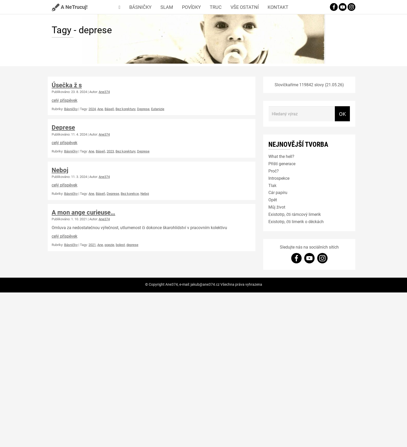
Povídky (191, 7)
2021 (92, 244)
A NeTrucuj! (69, 6)
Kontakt (278, 7)
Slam (166, 7)
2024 (92, 108)
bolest (120, 244)
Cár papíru (277, 192)
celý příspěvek (64, 100)
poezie (109, 244)
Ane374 (104, 91)
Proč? (273, 171)
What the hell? (281, 156)
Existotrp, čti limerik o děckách (296, 221)
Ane (100, 108)
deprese (132, 244)
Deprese (143, 108)
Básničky (140, 7)
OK (342, 113)
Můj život (276, 207)
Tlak (272, 185)
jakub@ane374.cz (205, 284)
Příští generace (281, 163)
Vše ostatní (244, 7)
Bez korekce (130, 193)
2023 (110, 151)
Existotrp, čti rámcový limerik (294, 214)
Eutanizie (157, 108)
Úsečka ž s (67, 85)
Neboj (60, 170)
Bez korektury (125, 108)
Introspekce (278, 178)
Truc (216, 7)
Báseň (109, 108)
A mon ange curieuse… (83, 212)
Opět (272, 199)
